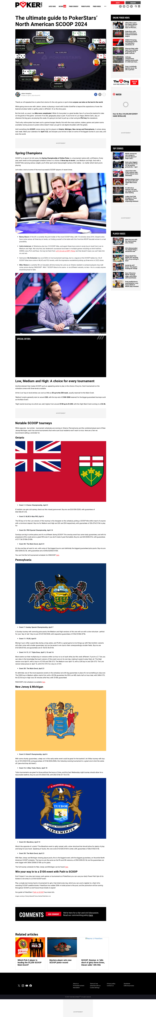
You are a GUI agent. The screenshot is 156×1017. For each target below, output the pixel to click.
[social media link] (120, 6)
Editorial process (129, 985)
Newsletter (76, 987)
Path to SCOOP (38, 892)
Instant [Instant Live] (62, 6)
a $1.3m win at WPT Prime (65, 251)
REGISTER (133, 2)
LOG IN (117, 2)
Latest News (52, 6)
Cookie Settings (94, 987)
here (57, 555)
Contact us (110, 985)
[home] (28, 4)
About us (76, 983)
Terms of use (94, 983)
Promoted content (78, 985)
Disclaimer (127, 983)
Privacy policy (111, 983)
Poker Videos (97, 6)
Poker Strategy (73, 6)
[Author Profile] (17, 94)
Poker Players (85, 6)
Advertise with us (95, 985)
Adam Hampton (26, 93)
